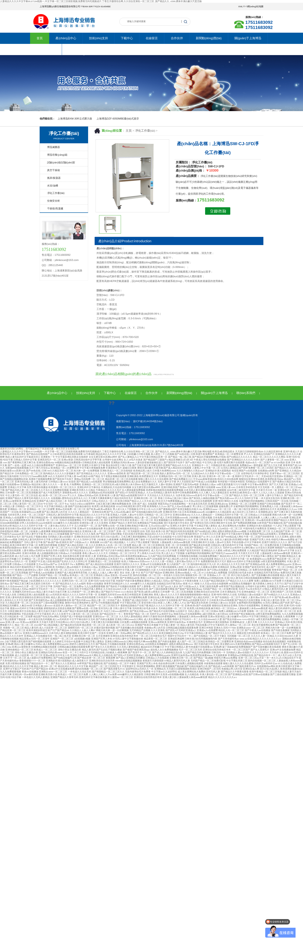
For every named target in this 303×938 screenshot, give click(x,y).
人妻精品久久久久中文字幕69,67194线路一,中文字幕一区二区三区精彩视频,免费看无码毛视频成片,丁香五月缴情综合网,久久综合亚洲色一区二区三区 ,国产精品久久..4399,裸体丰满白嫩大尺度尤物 (101, 1)
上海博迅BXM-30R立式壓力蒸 (75, 118)
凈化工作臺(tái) (145, 130)
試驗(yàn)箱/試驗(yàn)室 (61, 162)
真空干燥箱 (53, 170)
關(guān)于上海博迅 (247, 38)
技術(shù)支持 (98, 38)
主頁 (129, 130)
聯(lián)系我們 (46, 49)
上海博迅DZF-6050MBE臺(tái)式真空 (117, 118)
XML (240, 6)
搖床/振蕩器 (54, 177)
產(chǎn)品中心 (65, 38)
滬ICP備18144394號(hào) (147, 421)
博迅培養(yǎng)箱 (57, 154)
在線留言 (152, 38)
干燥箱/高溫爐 (55, 208)
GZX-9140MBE (103, 6)
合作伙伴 (177, 38)
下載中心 (127, 38)
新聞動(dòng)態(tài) (209, 38)
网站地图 (207, 451)
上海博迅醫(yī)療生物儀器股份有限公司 (60, 6)
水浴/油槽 (52, 185)
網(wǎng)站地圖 (255, 6)
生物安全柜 (53, 200)
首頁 (40, 38)
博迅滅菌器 (53, 147)
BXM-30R (88, 6)
